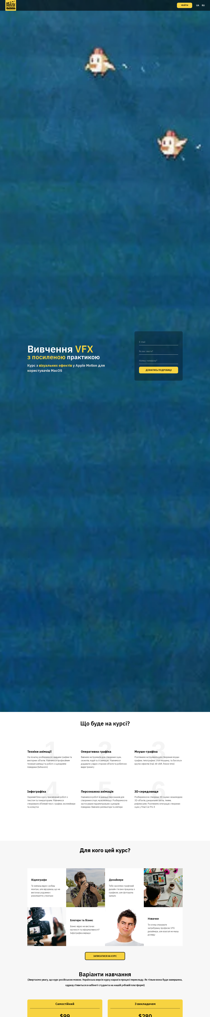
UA (197, 5)
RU (203, 5)
